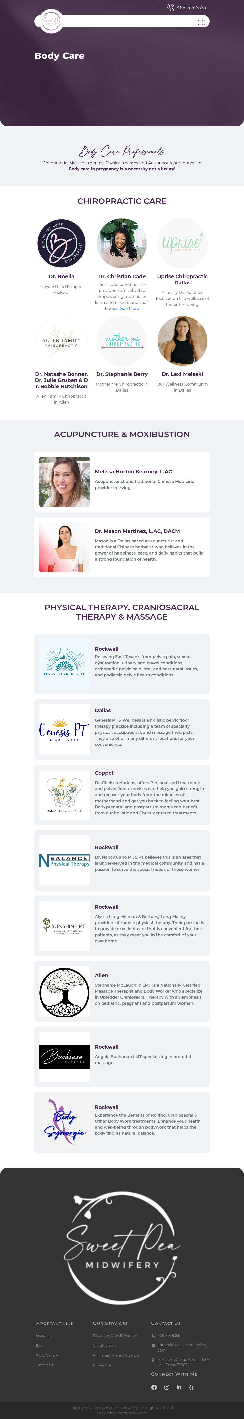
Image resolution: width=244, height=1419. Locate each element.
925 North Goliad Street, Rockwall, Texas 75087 (183, 1362)
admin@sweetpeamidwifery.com (183, 1348)
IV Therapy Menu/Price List (116, 1355)
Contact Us (44, 1365)
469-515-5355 (186, 7)
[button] (201, 21)
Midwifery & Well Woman (115, 1335)
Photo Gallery (46, 1355)
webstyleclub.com (131, 1413)
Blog (38, 1345)
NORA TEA (102, 1365)
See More (129, 308)
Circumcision (104, 1345)
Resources (43, 1335)
